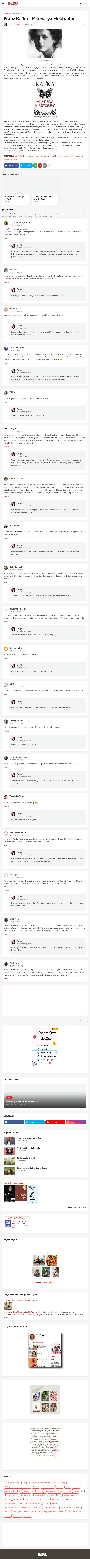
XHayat (12, 428)
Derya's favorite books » (77, 1207)
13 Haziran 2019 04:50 (16, 799)
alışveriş (59, 1487)
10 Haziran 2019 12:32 (16, 395)
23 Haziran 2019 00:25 (24, 855)
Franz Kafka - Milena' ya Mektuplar (14, 198)
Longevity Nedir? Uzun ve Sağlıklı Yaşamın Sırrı (22, 1312)
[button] (3, 4)
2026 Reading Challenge (17, 1218)
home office (26, 1507)
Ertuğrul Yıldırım (16, 348)
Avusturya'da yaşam (12, 1483)
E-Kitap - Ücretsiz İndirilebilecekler (17, 1487)
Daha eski (83, 1021)
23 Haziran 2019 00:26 (24, 899)
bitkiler (69, 1491)
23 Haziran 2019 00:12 (24, 247)
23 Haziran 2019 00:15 (24, 373)
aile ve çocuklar (47, 1487)
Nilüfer (12, 684)
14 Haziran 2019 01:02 (16, 877)
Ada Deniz (14, 269)
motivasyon (17, 1512)
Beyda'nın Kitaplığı (17, 609)
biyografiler (79, 1491)
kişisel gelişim (66, 1507)
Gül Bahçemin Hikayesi (26, 1158)
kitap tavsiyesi (33, 156)
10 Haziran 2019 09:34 (16, 272)
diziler (46, 1499)
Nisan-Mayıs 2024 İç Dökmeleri (29, 1138)
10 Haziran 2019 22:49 (16, 570)
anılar (68, 1487)
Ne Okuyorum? (13, 1183)
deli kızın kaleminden (33, 1499)
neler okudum (68, 156)
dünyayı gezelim (11, 1503)
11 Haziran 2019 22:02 (16, 723)
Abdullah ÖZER (16, 525)
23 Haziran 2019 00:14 (24, 328)
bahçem (40, 1491)
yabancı (7, 159)
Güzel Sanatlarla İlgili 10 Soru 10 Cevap (32, 1168)
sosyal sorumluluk (74, 1512)
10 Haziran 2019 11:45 (16, 350)
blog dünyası (25, 1495)
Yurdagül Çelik (16, 721)
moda (7, 1512)
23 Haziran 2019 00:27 (24, 944)
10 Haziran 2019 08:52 (16, 225)
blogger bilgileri (54, 1495)
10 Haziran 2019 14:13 (16, 481)
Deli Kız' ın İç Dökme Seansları (39, 1483)
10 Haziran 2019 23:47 (16, 611)
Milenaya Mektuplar (54, 156)
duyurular (55, 1499)
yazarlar (14, 159)
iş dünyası (37, 1507)
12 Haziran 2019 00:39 (16, 760)
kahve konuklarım (51, 1507)
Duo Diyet (13, 874)
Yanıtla (6, 238)
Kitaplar (43, 156)
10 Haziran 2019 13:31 (16, 431)
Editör (12, 392)
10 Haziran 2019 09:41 (16, 311)
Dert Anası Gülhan (17, 833)
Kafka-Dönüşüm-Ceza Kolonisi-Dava (42, 198)
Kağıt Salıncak (15, 567)
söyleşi (7, 1516)
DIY (24, 1483)
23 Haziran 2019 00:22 (24, 740)
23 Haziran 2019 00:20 (24, 631)
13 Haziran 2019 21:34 (16, 835)
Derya (19, 245)
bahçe (18, 1491)
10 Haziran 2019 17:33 (16, 528)
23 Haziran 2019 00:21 (24, 667)
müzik (26, 1512)
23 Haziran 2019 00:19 (24, 592)
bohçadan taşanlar (70, 1495)
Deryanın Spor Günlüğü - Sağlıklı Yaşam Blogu (22, 1300)
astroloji (76, 1487)
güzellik (67, 1503)
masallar (77, 1507)
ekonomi (23, 1503)
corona (7, 1499)
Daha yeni (7, 1021)
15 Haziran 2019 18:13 (16, 921)
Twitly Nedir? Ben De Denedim (28, 1148)
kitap (25, 156)
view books (27, 1230)
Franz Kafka (17, 14)
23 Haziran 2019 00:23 (24, 777)
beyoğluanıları (51, 1491)
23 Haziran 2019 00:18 (24, 506)
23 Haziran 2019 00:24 (24, 816)
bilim (61, 1491)
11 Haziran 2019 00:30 (16, 650)
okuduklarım (79, 156)
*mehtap (13, 309)
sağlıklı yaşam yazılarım (47, 1512)
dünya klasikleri (67, 1499)
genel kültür (56, 1503)
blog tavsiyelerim (39, 1495)
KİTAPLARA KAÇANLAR (19, 222)
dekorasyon (18, 1499)
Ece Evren (14, 919)
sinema (61, 1512)
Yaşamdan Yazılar (17, 796)
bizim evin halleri (11, 1495)
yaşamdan (17, 1516)
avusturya (8, 1491)
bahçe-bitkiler (28, 1491)
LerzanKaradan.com (18, 757)
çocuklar (27, 1516)
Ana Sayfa (8, 14)
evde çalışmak (35, 1503)
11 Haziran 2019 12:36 (16, 687)
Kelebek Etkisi (15, 648)
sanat (34, 1512)
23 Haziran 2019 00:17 (24, 456)
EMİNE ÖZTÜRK (16, 478)
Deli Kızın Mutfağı (59, 1483)
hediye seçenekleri (12, 1507)
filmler (46, 1503)
